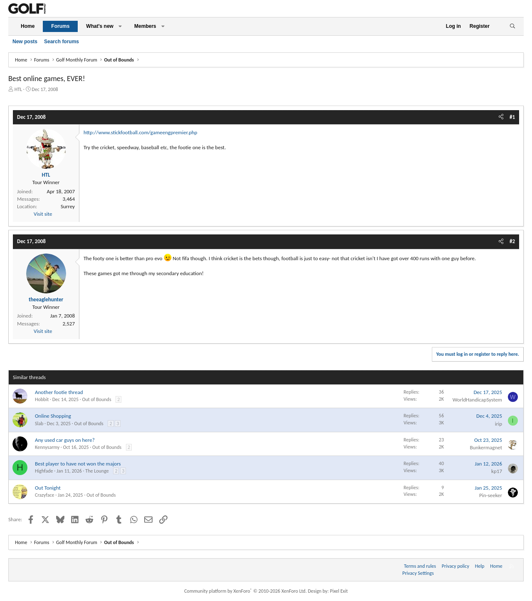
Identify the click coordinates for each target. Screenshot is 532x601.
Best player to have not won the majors (78, 464)
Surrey (68, 206)
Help (480, 566)
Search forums (61, 41)
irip (498, 424)
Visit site (43, 214)
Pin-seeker (490, 495)
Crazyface (44, 495)
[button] (120, 26)
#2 (512, 241)
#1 (512, 117)
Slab (39, 423)
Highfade (44, 471)
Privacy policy (455, 566)
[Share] (501, 117)
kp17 (496, 471)
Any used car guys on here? (65, 440)
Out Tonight (48, 488)
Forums (60, 26)
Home (27, 26)
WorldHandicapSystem (477, 400)
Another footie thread (59, 392)
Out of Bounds (96, 399)
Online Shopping (53, 416)
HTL (18, 89)
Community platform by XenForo (245, 591)
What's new (99, 26)
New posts (24, 41)
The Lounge (96, 471)
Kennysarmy (47, 447)
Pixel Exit (339, 591)
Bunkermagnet (486, 447)
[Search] (512, 26)
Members (145, 26)
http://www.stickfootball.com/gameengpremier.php (140, 132)
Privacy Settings (418, 573)
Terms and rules (420, 566)
